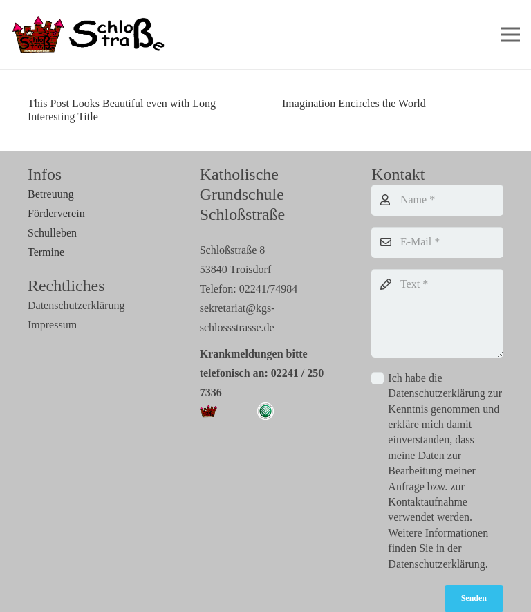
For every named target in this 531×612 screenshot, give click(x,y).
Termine (46, 252)
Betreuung (51, 194)
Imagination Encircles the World (354, 103)
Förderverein (56, 213)
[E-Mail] (437, 242)
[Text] (437, 313)
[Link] (90, 35)
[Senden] (474, 598)
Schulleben (52, 233)
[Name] (437, 200)
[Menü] (510, 34)
